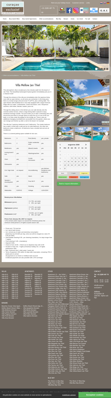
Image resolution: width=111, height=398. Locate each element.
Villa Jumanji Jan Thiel (55, 337)
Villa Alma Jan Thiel (76, 318)
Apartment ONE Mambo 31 (78, 290)
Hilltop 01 (28, 280)
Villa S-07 (5, 292)
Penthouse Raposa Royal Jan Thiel (60, 310)
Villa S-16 (5, 296)
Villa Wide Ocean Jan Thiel (78, 369)
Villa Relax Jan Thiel (76, 355)
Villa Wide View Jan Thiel (56, 371)
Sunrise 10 (38, 294)
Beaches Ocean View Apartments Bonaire (16, 306)
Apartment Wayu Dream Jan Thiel (80, 298)
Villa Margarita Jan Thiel (56, 343)
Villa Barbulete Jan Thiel (77, 322)
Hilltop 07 (38, 284)
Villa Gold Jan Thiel (54, 335)
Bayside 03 (38, 274)
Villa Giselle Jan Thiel (76, 334)
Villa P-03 (15, 284)
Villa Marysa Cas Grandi (77, 343)
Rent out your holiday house (60, 3)
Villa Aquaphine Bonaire (31, 308)
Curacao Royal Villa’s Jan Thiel (79, 300)
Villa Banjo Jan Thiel (55, 322)
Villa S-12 (5, 294)
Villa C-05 (5, 282)
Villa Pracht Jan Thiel (76, 353)
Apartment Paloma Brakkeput (79, 292)
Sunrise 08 (38, 292)
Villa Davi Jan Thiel (54, 329)
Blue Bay (58, 19)
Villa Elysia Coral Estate (77, 329)
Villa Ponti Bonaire (8, 316)
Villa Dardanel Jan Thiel (77, 328)
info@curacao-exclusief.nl (99, 286)
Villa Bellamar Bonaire (9, 310)
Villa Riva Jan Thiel (54, 357)
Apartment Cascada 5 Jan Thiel (80, 280)
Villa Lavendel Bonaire (30, 312)
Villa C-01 (15, 278)
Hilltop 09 (28, 286)
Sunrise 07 (28, 292)
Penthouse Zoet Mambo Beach (58, 314)
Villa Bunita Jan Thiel (55, 326)
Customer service (78, 3)
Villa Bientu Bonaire (29, 310)
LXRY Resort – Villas (76, 302)
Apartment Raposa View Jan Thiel (80, 294)
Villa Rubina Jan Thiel (76, 359)
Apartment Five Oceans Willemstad (60, 286)
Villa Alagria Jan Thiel (76, 316)
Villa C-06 (15, 282)
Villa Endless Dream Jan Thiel (58, 331)
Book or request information (68, 183)
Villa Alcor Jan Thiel (54, 318)
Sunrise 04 (38, 288)
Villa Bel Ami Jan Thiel (76, 324)
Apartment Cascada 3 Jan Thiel (58, 280)
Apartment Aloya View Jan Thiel (58, 276)
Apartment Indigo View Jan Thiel (59, 288)
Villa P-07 (15, 286)
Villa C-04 (15, 280)
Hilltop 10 (38, 286)
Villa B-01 (5, 274)
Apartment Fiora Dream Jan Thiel (59, 284)
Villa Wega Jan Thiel (76, 367)
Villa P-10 (15, 288)
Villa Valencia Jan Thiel (77, 365)
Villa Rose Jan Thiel (54, 359)
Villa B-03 (5, 276)
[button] (96, 69)
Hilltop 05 (28, 284)
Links (88, 3)
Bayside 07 (38, 276)
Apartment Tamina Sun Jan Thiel (59, 298)
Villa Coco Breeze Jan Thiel (57, 328)
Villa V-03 (15, 298)
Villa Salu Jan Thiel (54, 361)
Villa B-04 (15, 276)
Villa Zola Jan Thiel (54, 373)
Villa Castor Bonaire (8, 312)
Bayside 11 (28, 278)
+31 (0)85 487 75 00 (48, 10)
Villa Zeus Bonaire (8, 318)
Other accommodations (46, 19)
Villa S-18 (15, 296)
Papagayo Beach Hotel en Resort (59, 306)
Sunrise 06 (38, 290)
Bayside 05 (28, 276)
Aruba (72, 19)
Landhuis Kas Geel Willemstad (58, 304)
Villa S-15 (15, 294)
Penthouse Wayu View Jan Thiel (80, 312)
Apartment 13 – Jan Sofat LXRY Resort (61, 274)
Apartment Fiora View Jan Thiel (80, 284)
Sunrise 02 (28, 288)
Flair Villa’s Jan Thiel (55, 302)
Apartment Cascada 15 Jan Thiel (80, 278)
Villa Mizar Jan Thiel (76, 347)
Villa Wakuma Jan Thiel (56, 367)
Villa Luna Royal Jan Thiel (78, 341)
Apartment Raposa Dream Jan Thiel (60, 294)
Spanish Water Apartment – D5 (79, 314)
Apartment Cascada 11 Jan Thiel (80, 276)
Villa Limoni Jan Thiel (55, 341)
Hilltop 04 (38, 282)
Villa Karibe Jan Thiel (55, 339)
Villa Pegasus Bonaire (9, 314)
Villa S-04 (5, 290)
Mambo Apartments (75, 304)
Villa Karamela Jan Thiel (77, 337)
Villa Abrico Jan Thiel (55, 316)
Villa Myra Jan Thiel (54, 349)
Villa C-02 (5, 280)
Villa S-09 (15, 292)
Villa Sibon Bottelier (75, 361)
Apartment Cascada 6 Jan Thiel (58, 282)
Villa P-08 (5, 288)
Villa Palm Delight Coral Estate (79, 351)
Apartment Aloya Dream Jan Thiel (80, 274)
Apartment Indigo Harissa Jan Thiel (81, 286)
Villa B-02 (15, 274)
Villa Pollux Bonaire (29, 314)
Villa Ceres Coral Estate (77, 326)
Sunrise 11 (28, 296)
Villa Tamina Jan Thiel (55, 365)
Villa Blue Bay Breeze (76, 383)
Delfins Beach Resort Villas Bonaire (14, 308)
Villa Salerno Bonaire (30, 316)
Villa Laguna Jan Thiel (76, 339)
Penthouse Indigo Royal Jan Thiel (80, 308)
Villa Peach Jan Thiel (55, 353)
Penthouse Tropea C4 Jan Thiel (80, 310)
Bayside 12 (38, 278)
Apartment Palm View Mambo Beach (60, 292)
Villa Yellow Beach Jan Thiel (78, 371)
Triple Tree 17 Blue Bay (56, 383)
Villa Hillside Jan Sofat (76, 335)
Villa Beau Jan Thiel (54, 324)
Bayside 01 (28, 274)
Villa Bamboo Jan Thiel (77, 320)
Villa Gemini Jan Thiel (55, 334)
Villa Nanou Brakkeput (76, 349)
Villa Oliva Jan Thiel (54, 351)
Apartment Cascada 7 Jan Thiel (80, 282)
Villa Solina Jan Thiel (55, 363)
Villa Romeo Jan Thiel (76, 357)
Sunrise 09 (28, 294)
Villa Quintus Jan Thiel (55, 355)
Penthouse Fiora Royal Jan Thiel (59, 308)
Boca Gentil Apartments (29, 19)
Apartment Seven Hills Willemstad (59, 296)
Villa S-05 (15, 290)
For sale (87, 19)
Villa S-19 (5, 298)
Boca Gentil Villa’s (14, 19)
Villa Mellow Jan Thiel (28, 75)
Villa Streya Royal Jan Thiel (78, 363)
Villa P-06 (5, 286)
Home (5, 19)
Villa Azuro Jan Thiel (55, 320)
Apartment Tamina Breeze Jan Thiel (81, 296)
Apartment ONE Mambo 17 (78, 288)
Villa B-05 (5, 278)
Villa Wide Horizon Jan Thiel (57, 369)
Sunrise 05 (28, 290)
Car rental (80, 19)
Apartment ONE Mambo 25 (57, 290)
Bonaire (66, 19)
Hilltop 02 (38, 280)
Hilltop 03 (28, 282)
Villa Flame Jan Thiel (76, 331)
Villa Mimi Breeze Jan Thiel (57, 347)
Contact (95, 19)
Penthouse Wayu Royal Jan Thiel (59, 312)
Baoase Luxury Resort (55, 300)
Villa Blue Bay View (54, 385)
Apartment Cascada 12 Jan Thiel (59, 278)
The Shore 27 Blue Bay (77, 381)
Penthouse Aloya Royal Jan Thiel (80, 306)
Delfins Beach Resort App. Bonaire (35, 306)
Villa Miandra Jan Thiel (77, 345)
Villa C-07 (5, 284)
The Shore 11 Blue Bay (56, 381)
